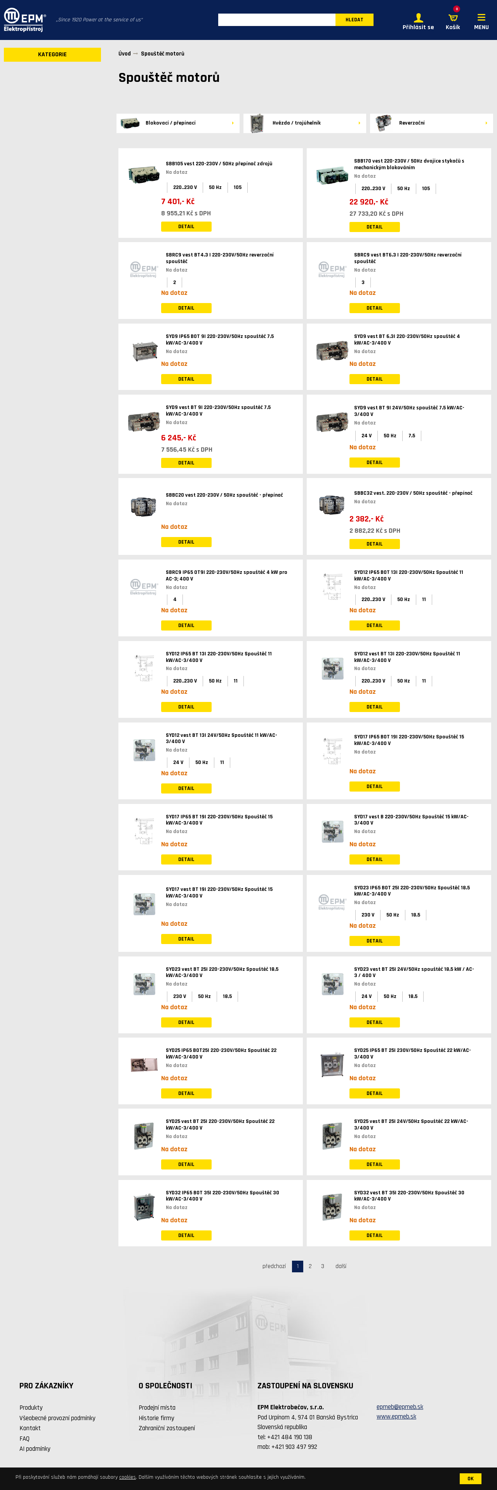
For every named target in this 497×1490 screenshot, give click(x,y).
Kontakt (30, 1428)
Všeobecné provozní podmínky (57, 1418)
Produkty (31, 1408)
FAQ (24, 1439)
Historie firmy (156, 1418)
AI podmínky (34, 1449)
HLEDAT (354, 20)
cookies (127, 1477)
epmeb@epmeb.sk (400, 1407)
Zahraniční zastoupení (167, 1428)
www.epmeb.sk (396, 1417)
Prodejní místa (157, 1408)
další (340, 1266)
